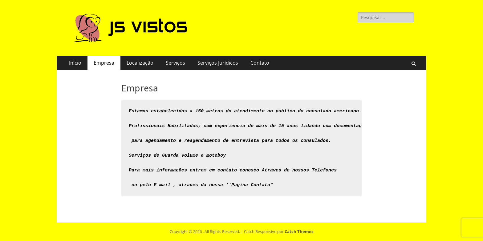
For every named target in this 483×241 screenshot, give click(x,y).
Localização (140, 62)
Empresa (104, 62)
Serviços (175, 62)
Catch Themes (299, 231)
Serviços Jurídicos (217, 62)
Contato (259, 62)
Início (75, 62)
